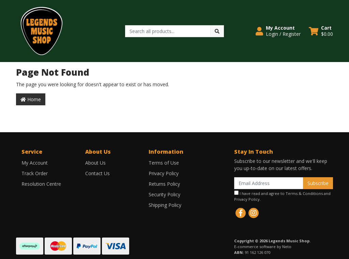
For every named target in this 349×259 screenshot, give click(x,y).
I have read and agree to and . (282, 196)
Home (30, 99)
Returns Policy (164, 184)
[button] (278, 31)
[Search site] (217, 31)
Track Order (34, 173)
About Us (95, 162)
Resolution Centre (41, 184)
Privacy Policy (164, 173)
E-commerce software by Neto (262, 246)
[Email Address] (268, 183)
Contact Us (97, 173)
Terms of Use (164, 162)
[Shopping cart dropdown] (321, 31)
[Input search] (168, 31)
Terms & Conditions (304, 193)
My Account (34, 162)
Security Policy (164, 194)
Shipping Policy (165, 205)
